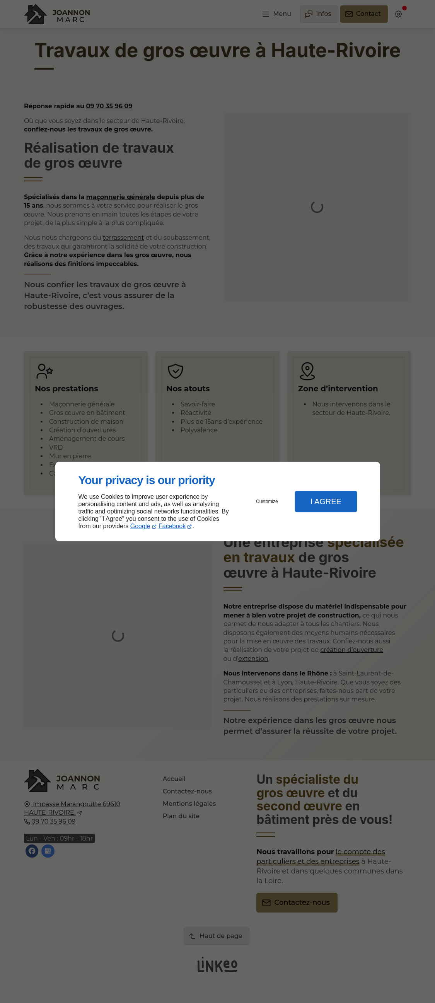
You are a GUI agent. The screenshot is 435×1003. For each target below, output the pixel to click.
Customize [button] (267, 501)
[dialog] (217, 502)
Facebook (172, 526)
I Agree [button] (325, 501)
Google (140, 526)
